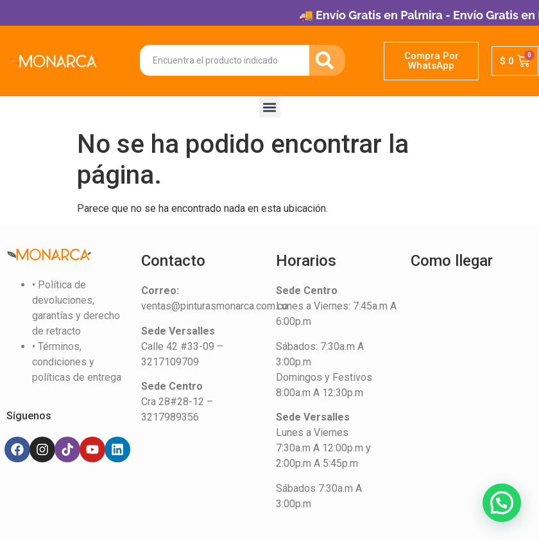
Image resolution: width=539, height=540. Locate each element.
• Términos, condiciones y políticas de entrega (76, 361)
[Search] (327, 60)
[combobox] (224, 60)
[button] (269, 107)
